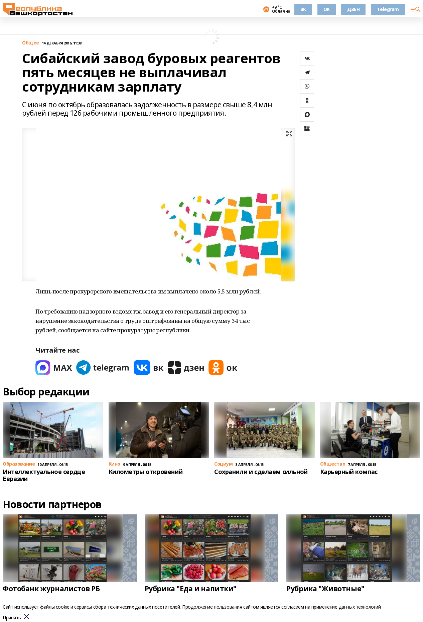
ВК (303, 9)
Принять (12, 618)
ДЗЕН (353, 9)
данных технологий (360, 607)
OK (326, 9)
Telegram (388, 9)
